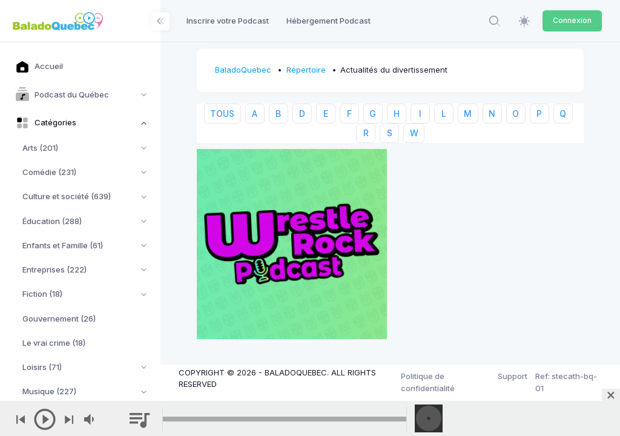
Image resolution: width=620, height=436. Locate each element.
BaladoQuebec (243, 69)
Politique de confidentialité (428, 382)
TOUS (222, 113)
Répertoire (306, 69)
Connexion (572, 20)
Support (512, 376)
